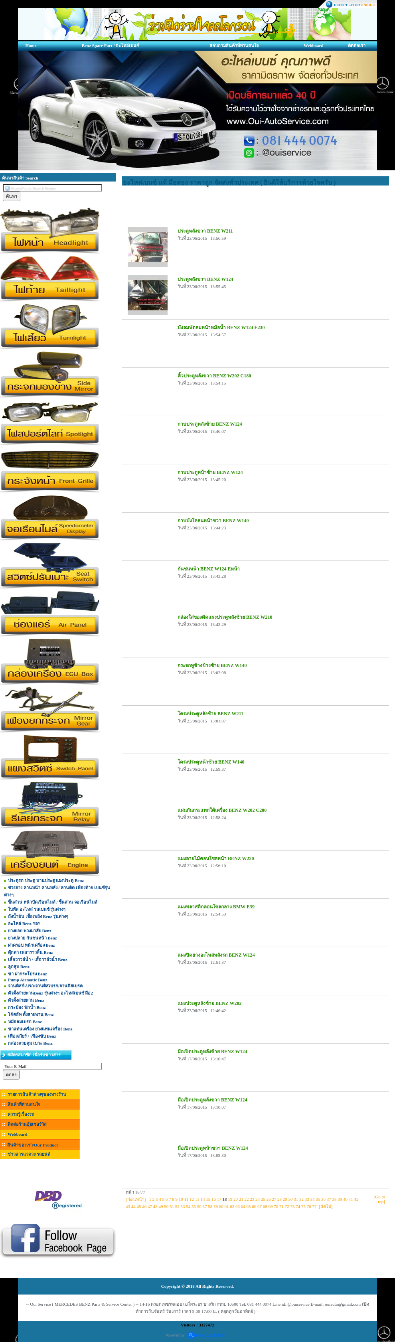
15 (208, 1199)
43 (128, 1206)
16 (213, 1199)
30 (290, 1199)
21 (241, 1199)
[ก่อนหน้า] (136, 1199)
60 (221, 1206)
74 (298, 1206)
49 (161, 1206)
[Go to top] (379, 1199)
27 (274, 1199)
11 (186, 1199)
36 (323, 1199)
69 (271, 1206)
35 (318, 1199)
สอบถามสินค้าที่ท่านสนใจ (234, 45)
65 (249, 1206)
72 (287, 1206)
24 (257, 1199)
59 (215, 1206)
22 (246, 1199)
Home (30, 45)
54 (188, 1206)
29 (285, 1199)
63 (237, 1206)
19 (230, 1199)
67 (259, 1206)
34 (312, 1199)
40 (345, 1199)
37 (329, 1199)
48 (155, 1206)
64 (243, 1206)
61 (227, 1206)
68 (265, 1206)
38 (334, 1199)
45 (139, 1206)
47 (150, 1206)
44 (133, 1206)
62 (232, 1206)
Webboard (314, 45)
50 (166, 1206)
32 (301, 1199)
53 (183, 1206)
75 (303, 1206)
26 (268, 1199)
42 (356, 1199)
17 (219, 1199)
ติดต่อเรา (356, 45)
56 (199, 1206)
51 (172, 1206)
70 (276, 1206)
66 (254, 1206)
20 (235, 1199)
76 (309, 1206)
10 (181, 1199)
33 (307, 1199)
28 (279, 1199)
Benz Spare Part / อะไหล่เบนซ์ (110, 45)
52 (177, 1206)
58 (210, 1206)
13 (197, 1199)
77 (314, 1206)
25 (263, 1199)
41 (351, 1199)
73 (292, 1206)
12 (192, 1199)
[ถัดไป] (325, 1206)
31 (296, 1199)
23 (252, 1199)
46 (144, 1206)
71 (281, 1206)
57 (205, 1206)
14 (202, 1199)
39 (340, 1199)
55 (194, 1206)
